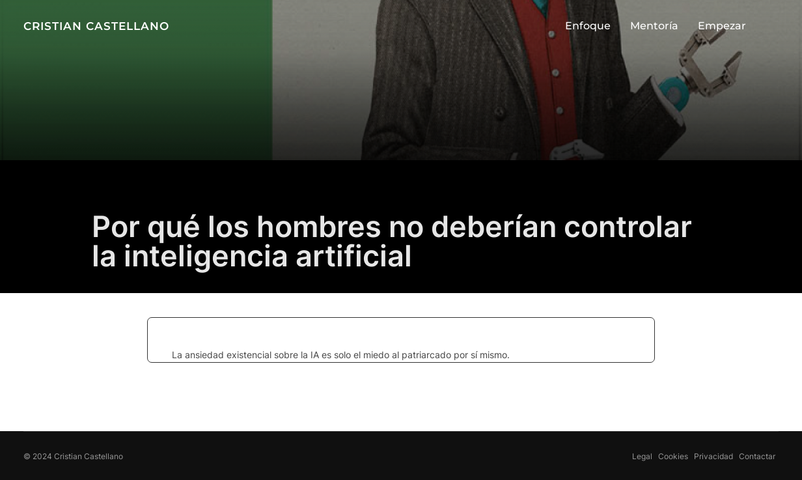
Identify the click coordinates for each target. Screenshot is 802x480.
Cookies (673, 456)
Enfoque (588, 26)
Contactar (757, 456)
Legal (642, 456)
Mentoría (654, 26)
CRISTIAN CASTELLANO (96, 26)
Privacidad (713, 456)
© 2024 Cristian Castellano (73, 456)
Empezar (722, 26)
